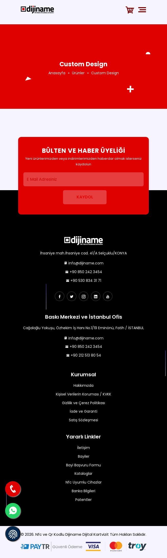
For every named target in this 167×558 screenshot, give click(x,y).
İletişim (83, 447)
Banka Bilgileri (83, 490)
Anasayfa (56, 73)
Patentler (83, 499)
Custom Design (105, 73)
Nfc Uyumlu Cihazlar (84, 482)
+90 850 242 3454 (83, 271)
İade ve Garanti (83, 411)
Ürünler (78, 73)
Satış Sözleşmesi (83, 420)
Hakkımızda (83, 385)
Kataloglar (83, 473)
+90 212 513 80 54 (83, 355)
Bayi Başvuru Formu (83, 465)
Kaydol (85, 197)
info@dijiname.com (83, 263)
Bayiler (83, 456)
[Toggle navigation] (143, 10)
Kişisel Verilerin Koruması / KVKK (83, 394)
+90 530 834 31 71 (83, 280)
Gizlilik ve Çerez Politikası (83, 402)
